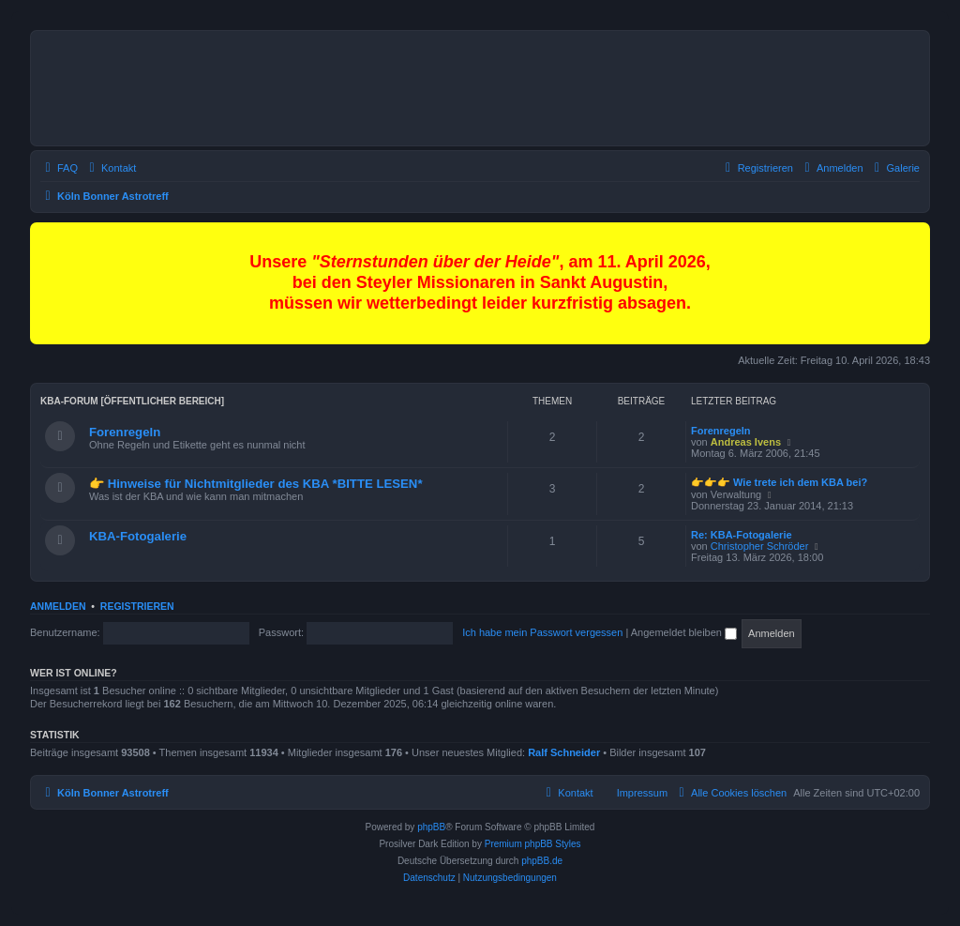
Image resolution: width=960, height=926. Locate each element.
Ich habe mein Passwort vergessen (542, 632)
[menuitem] (895, 168)
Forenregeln (124, 432)
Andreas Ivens (746, 442)
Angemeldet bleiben (684, 632)
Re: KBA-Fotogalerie (741, 534)
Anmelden (58, 606)
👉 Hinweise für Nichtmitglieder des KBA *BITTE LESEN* (256, 484)
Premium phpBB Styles (533, 844)
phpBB (431, 827)
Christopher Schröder (760, 546)
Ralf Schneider (564, 752)
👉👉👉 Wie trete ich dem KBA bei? (779, 482)
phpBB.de (541, 861)
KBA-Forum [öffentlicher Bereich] (132, 401)
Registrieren (137, 606)
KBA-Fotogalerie (138, 536)
